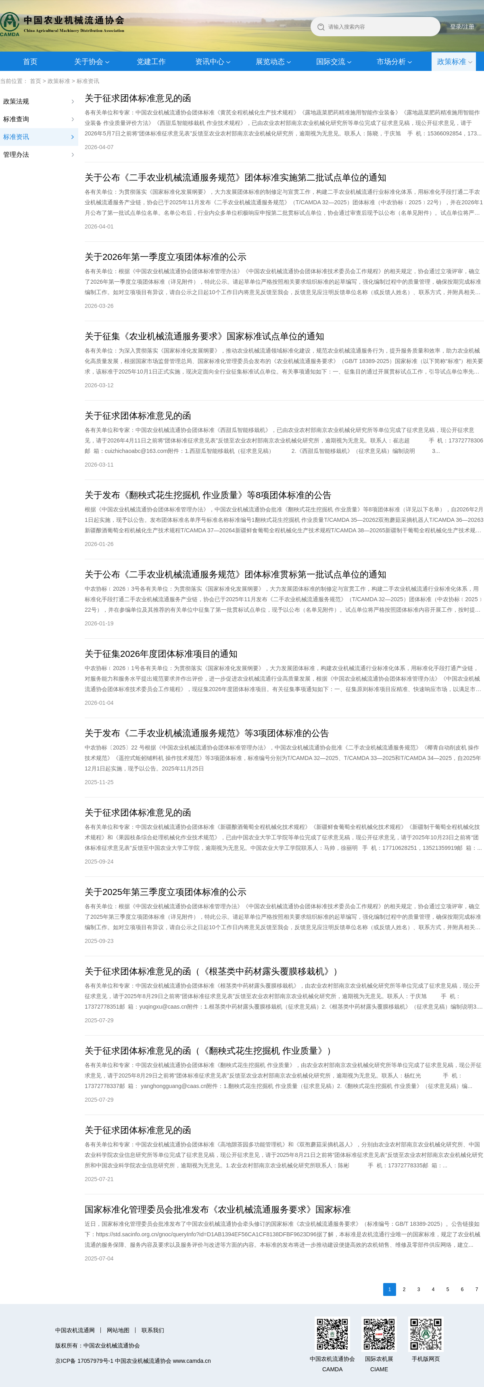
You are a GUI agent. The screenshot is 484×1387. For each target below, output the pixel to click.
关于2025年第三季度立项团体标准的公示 (165, 892)
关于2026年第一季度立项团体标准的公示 (165, 257)
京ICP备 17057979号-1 (84, 1361)
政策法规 (16, 101)
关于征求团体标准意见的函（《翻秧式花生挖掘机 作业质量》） (210, 1051)
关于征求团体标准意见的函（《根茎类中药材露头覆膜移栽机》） (213, 971)
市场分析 (391, 62)
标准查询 (16, 119)
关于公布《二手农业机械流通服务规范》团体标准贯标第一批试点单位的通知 (235, 574)
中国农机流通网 (75, 1330)
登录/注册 (462, 26)
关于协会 (88, 62)
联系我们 (153, 1330)
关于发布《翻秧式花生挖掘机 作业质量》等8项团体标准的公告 (208, 495)
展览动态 (270, 62)
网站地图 (118, 1330)
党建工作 (151, 62)
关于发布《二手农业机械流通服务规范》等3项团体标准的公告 (207, 733)
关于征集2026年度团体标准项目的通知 (161, 654)
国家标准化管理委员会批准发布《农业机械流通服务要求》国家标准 (218, 1209)
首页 (30, 62)
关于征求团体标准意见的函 (138, 98)
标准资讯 (88, 81)
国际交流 (330, 62)
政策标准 (451, 62)
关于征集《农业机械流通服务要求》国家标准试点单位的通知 (204, 336)
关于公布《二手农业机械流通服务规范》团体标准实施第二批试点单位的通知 (235, 177)
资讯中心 (209, 62)
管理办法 (16, 154)
